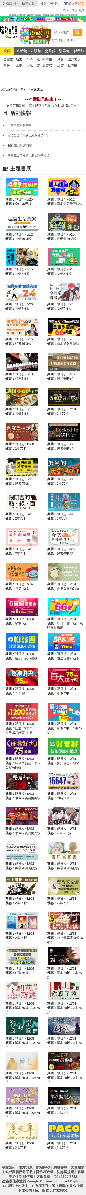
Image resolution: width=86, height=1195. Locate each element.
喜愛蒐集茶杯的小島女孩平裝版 (28, 155)
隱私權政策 (44, 1172)
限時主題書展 (47, 59)
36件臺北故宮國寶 (20, 145)
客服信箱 (26, 1176)
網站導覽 (60, 1167)
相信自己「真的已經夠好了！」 (28, 135)
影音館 (78, 51)
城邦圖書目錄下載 (19, 1172)
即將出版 (29, 59)
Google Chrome (40, 1181)
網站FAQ (43, 1167)
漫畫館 (64, 51)
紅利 (44, 3)
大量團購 (77, 1167)
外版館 (35, 51)
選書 (38, 59)
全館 (7, 51)
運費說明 (9, 3)
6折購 (54, 3)
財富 (55, 40)
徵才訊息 (26, 1167)
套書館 (50, 51)
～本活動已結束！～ (43, 99)
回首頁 (72, 105)
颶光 (62, 40)
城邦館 (21, 51)
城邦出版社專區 (74, 59)
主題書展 (37, 89)
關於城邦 (8, 1167)
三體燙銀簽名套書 (19, 125)
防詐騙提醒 (65, 1172)
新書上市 (19, 59)
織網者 (71, 40)
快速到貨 (28, 3)
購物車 (75, 3)
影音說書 (60, 59)
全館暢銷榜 (8, 59)
